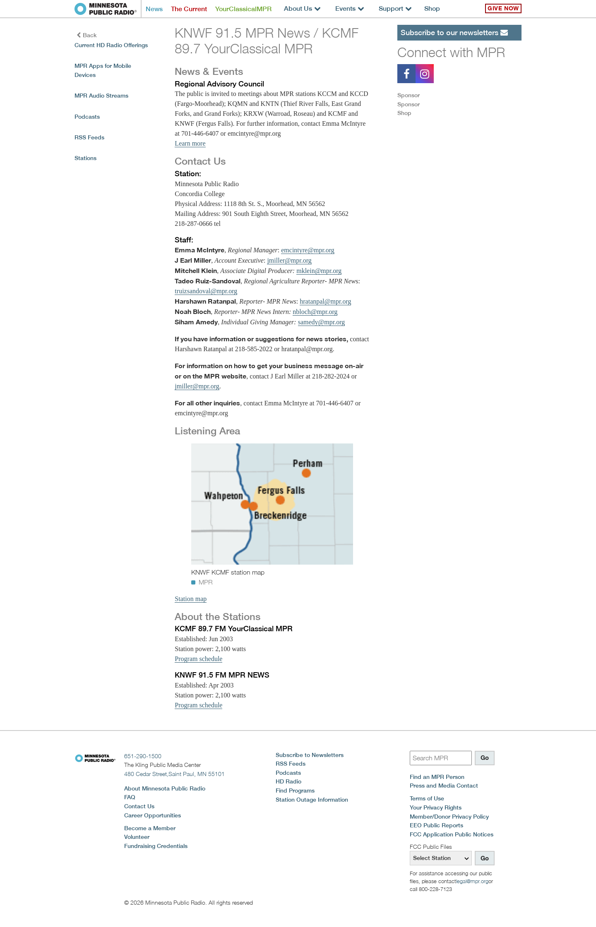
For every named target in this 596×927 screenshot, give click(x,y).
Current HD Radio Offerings (111, 45)
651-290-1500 (142, 755)
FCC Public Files (431, 846)
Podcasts (87, 116)
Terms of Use (427, 798)
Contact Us (139, 806)
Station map (191, 598)
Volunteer (136, 837)
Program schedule (198, 658)
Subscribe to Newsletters (310, 755)
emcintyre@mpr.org (307, 250)
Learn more (190, 143)
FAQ (129, 797)
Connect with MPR (451, 52)
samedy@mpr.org (321, 322)
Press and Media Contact (444, 785)
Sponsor (408, 95)
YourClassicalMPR (243, 9)
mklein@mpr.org (318, 270)
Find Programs (295, 790)
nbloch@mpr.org (315, 311)
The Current (189, 9)
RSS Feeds (89, 137)
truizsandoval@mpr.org (206, 291)
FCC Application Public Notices (451, 834)
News (154, 9)
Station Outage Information (312, 799)
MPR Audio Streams (101, 95)
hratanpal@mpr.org (325, 301)
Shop (432, 8)
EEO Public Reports (436, 825)
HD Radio (288, 781)
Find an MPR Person (437, 777)
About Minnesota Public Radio (164, 788)
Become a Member (149, 828)
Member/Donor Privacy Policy (449, 816)
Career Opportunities (152, 815)
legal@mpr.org (472, 881)
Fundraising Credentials (155, 846)
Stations (85, 158)
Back (87, 35)
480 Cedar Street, (174, 773)
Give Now (503, 8)
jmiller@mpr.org (289, 260)
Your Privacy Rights (435, 807)
